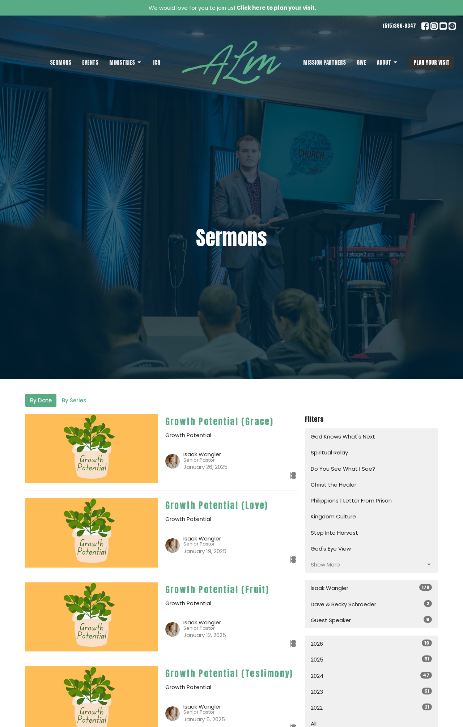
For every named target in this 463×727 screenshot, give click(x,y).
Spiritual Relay (329, 452)
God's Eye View (331, 548)
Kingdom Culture (333, 516)
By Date (41, 400)
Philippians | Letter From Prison (351, 500)
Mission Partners (324, 62)
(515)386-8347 (399, 25)
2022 (371, 707)
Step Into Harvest (334, 532)
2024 (371, 676)
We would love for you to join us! (232, 8)
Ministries (125, 62)
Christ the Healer (333, 484)
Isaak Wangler (371, 588)
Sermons (60, 62)
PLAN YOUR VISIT (431, 62)
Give (361, 62)
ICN (156, 62)
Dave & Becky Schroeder (371, 604)
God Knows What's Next (343, 436)
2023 (371, 692)
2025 (371, 659)
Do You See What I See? (343, 468)
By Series (74, 400)
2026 (371, 643)
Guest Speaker (371, 620)
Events (90, 62)
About (387, 62)
